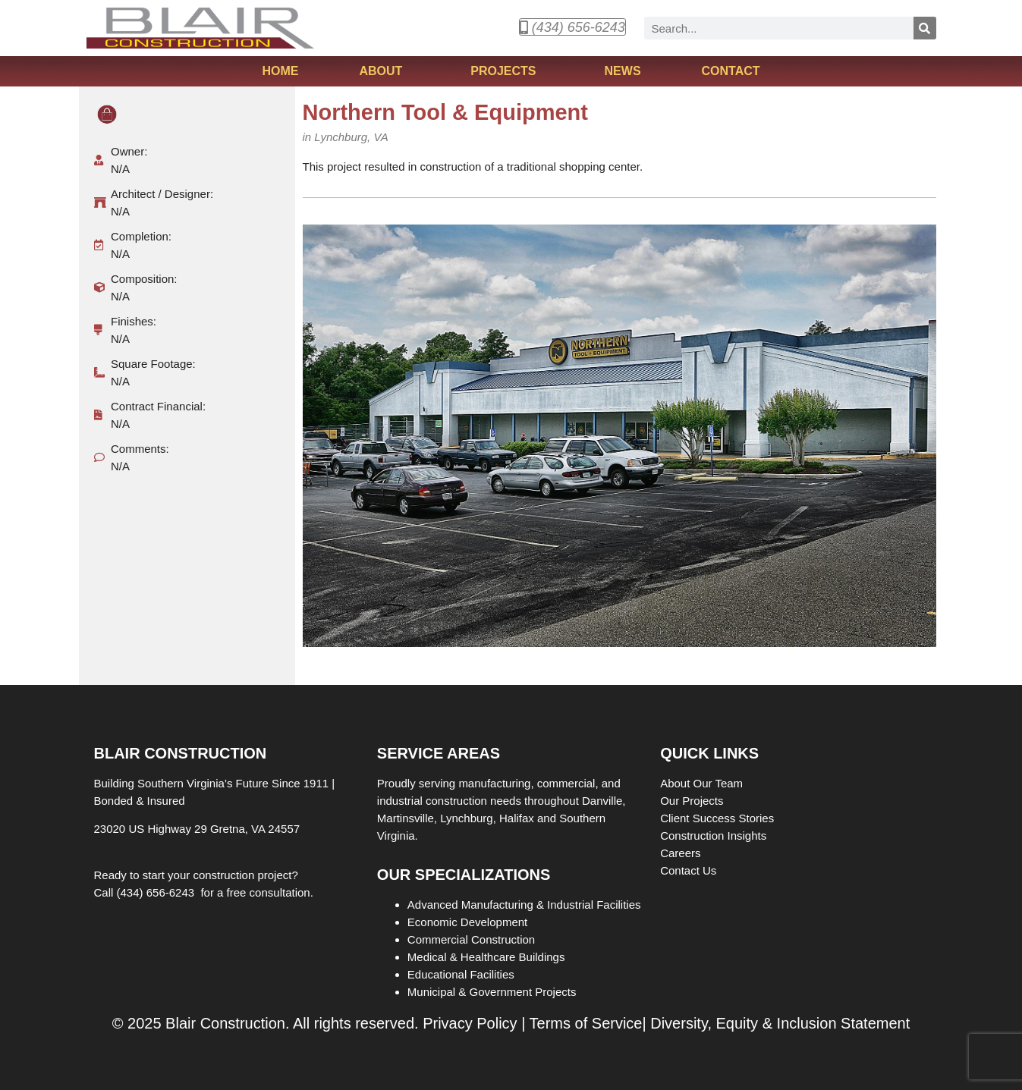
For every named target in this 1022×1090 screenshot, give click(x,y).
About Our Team (703, 783)
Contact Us (688, 870)
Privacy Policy (470, 1023)
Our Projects (693, 800)
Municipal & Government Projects (492, 991)
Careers (682, 853)
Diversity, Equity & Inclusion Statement (780, 1023)
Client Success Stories (718, 818)
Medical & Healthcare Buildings (486, 956)
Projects (506, 71)
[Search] (925, 28)
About (384, 71)
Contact (731, 70)
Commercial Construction (471, 939)
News (623, 70)
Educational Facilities (460, 974)
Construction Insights (714, 835)
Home (280, 70)
